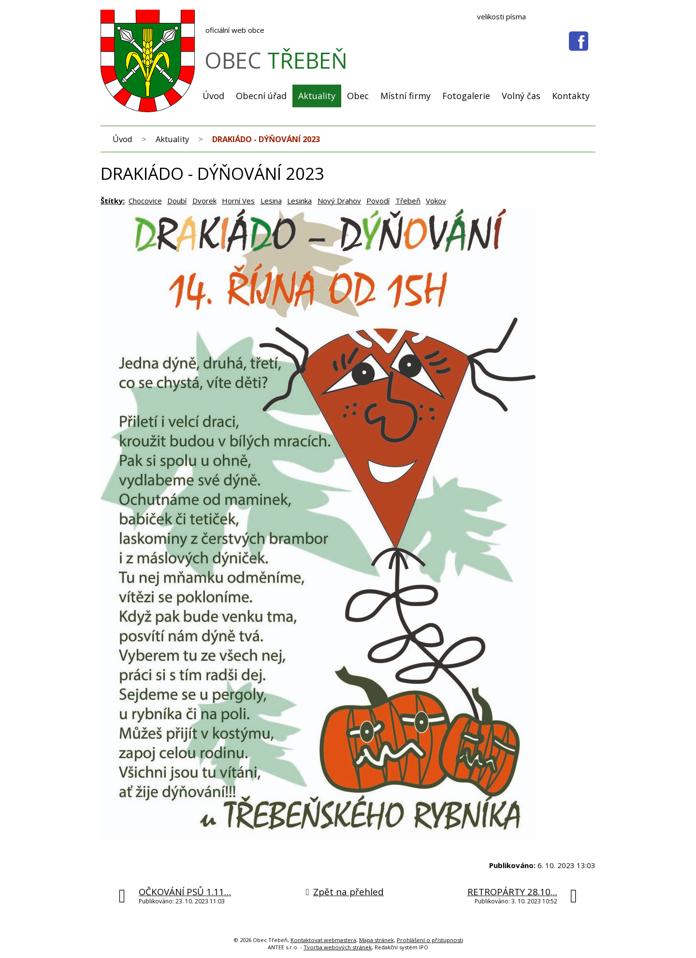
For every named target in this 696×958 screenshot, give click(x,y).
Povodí (378, 200)
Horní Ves (238, 200)
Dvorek (204, 200)
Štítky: (113, 200)
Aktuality (316, 96)
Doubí (177, 200)
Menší (566, 17)
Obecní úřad (261, 96)
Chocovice (145, 200)
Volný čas (521, 96)
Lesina (271, 200)
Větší (581, 17)
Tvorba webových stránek (338, 947)
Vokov (436, 200)
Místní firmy (405, 96)
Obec (358, 96)
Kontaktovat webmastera (323, 939)
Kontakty (571, 96)
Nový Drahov (339, 200)
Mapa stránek (376, 939)
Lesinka (299, 200)
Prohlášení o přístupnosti (430, 939)
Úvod (213, 96)
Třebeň (407, 200)
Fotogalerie (466, 96)
